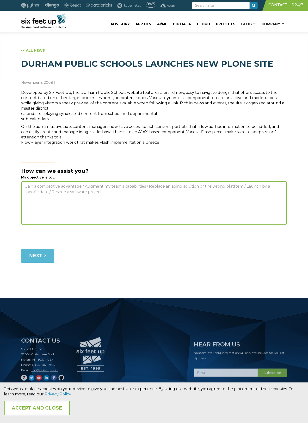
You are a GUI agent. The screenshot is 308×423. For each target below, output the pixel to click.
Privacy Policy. (58, 394)
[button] (248, 24)
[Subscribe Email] (226, 375)
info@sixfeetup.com (44, 372)
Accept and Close (37, 408)
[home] (43, 21)
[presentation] (57, 237)
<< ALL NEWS (33, 50)
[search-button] (254, 5)
